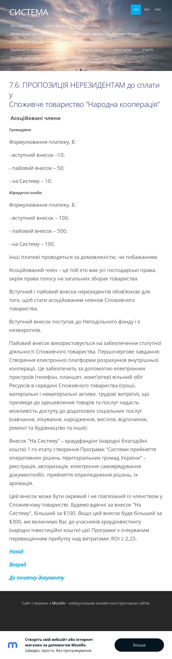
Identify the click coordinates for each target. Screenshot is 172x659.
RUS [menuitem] (147, 9)
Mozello (58, 603)
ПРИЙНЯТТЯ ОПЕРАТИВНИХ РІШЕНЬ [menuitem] (38, 50)
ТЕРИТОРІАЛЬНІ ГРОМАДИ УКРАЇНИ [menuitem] (72, 26)
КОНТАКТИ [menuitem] (123, 50)
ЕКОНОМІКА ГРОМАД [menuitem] (27, 42)
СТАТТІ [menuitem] (147, 50)
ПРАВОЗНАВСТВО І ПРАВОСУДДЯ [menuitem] (36, 34)
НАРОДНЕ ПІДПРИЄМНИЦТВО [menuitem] (78, 42)
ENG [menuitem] (158, 9)
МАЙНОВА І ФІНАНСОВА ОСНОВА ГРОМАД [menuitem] (106, 34)
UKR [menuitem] (136, 9)
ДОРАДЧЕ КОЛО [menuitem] (90, 50)
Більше (139, 645)
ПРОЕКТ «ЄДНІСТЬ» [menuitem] (25, 58)
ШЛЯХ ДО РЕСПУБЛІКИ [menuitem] (69, 58)
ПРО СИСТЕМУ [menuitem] (21, 26)
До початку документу (36, 577)
